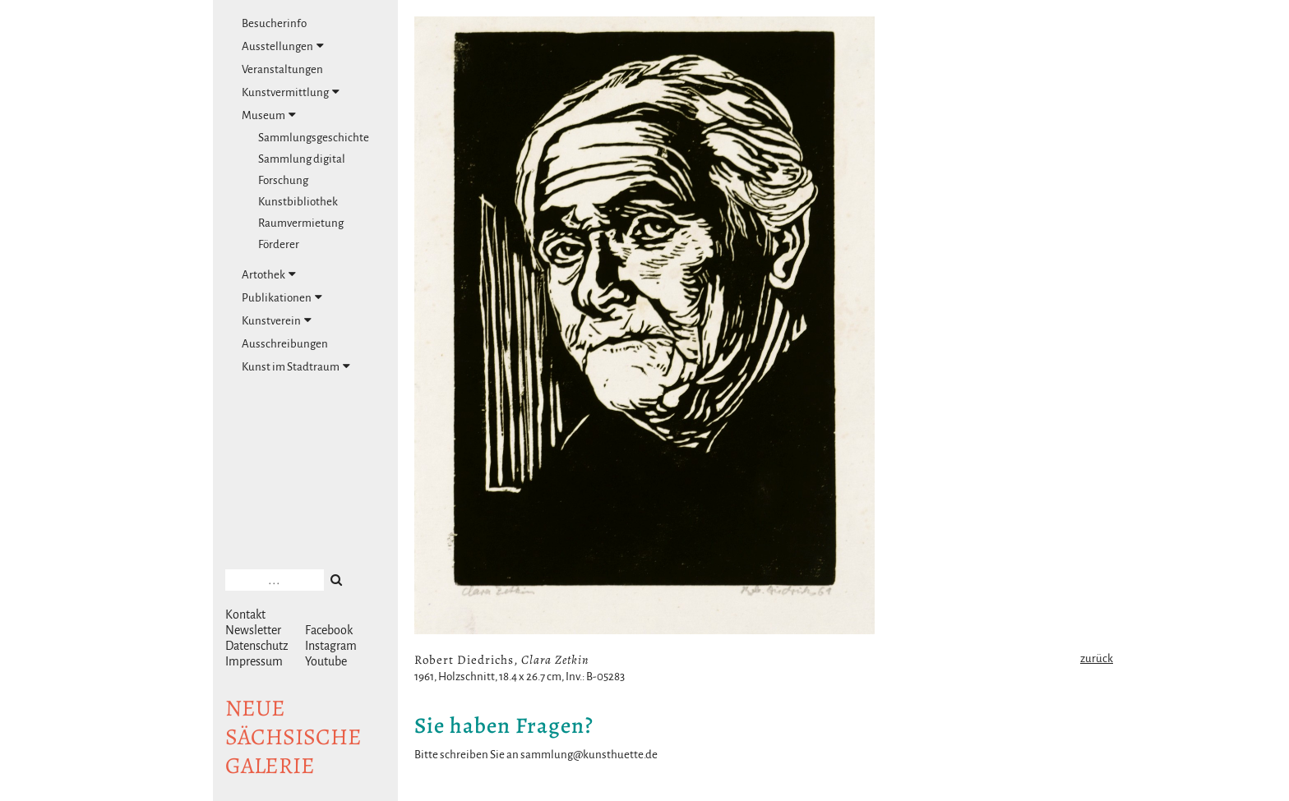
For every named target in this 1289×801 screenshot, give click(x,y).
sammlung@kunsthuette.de (589, 754)
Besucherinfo (274, 23)
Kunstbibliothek (298, 202)
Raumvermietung (301, 223)
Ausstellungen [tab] (283, 46)
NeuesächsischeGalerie (293, 737)
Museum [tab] (269, 115)
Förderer (278, 244)
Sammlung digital (301, 159)
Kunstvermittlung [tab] (291, 92)
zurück (1096, 658)
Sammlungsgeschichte (313, 137)
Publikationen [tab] (282, 297)
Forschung (283, 180)
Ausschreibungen (285, 344)
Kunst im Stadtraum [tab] (296, 366)
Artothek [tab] (269, 274)
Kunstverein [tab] (277, 320)
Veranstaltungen (282, 69)
